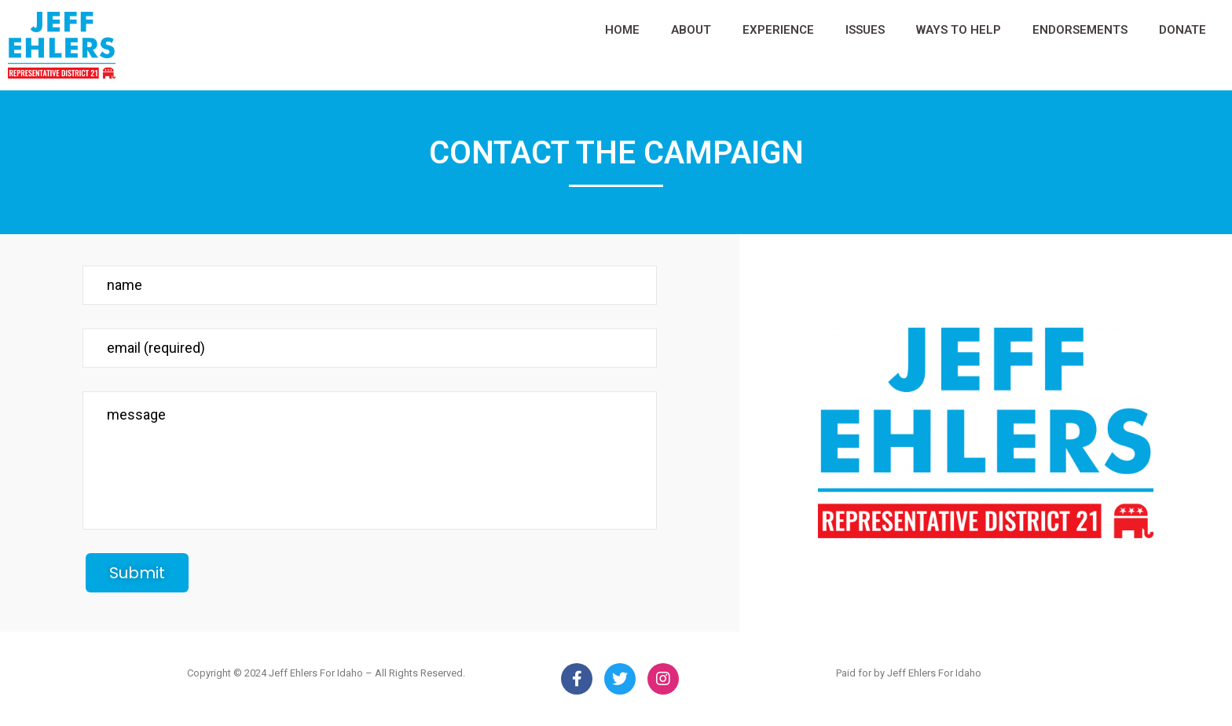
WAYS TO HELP (958, 30)
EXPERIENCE (778, 30)
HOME (622, 30)
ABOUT (691, 30)
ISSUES (865, 30)
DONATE (1182, 30)
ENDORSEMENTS (1080, 30)
